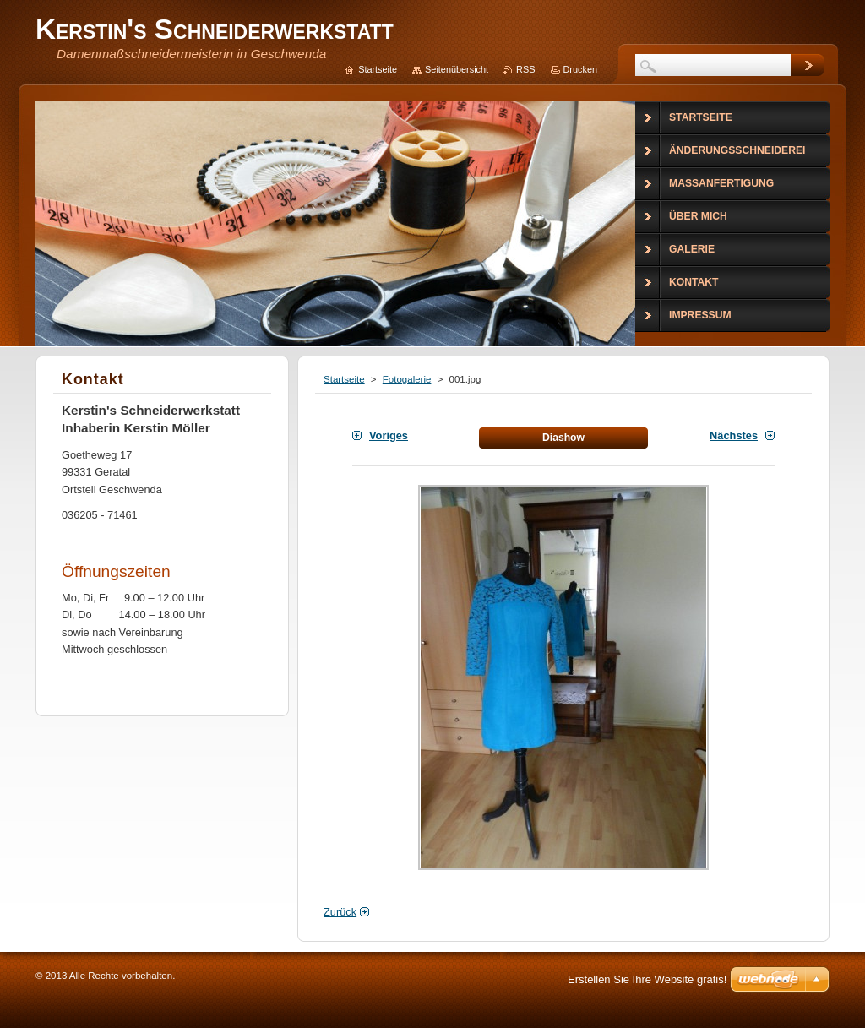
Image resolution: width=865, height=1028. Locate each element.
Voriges (388, 435)
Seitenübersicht (456, 69)
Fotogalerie (407, 379)
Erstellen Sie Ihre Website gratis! (647, 979)
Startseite (344, 379)
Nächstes (734, 435)
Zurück (340, 912)
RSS (525, 69)
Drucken (580, 69)
